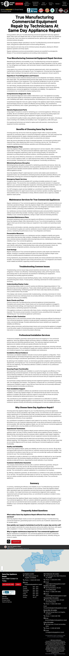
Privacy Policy (6, 600)
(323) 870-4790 (19, 3)
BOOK (18, 584)
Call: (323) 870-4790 (8, 584)
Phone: (46, 653)
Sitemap (4, 596)
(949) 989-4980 (51, 653)
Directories (5, 598)
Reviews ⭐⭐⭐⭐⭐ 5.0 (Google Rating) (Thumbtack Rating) (12, 10)
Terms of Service (7, 602)
